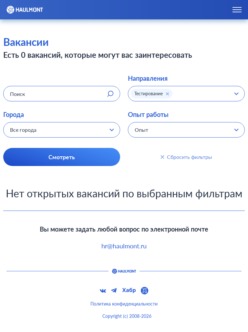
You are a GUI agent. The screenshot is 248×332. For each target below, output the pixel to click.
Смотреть (61, 157)
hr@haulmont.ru (124, 246)
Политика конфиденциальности (124, 303)
